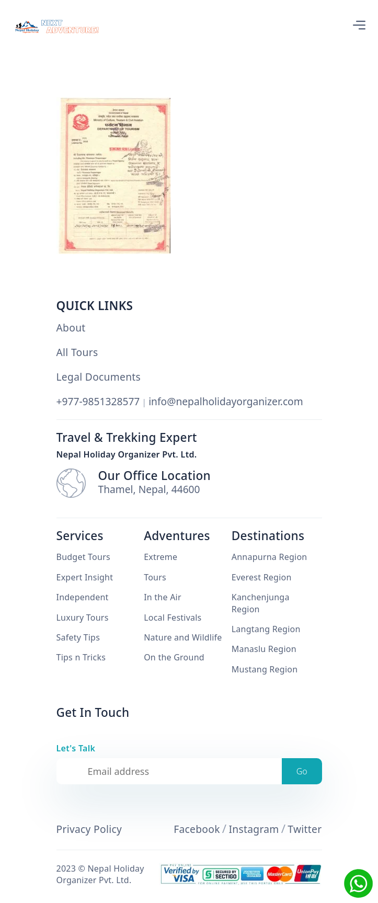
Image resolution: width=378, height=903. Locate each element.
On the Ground (174, 657)
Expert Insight (84, 577)
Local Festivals (172, 617)
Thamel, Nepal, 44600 (149, 489)
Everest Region (262, 577)
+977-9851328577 (98, 401)
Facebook (197, 829)
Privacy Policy (89, 829)
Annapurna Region (269, 557)
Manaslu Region (264, 649)
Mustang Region (265, 669)
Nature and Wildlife (183, 637)
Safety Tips (78, 637)
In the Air (162, 597)
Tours (155, 577)
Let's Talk (76, 748)
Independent (82, 597)
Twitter (305, 829)
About (71, 328)
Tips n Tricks (81, 657)
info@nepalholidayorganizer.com (225, 401)
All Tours (77, 352)
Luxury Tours (82, 617)
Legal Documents (98, 377)
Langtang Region (266, 629)
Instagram (253, 829)
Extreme (160, 557)
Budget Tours (83, 557)
